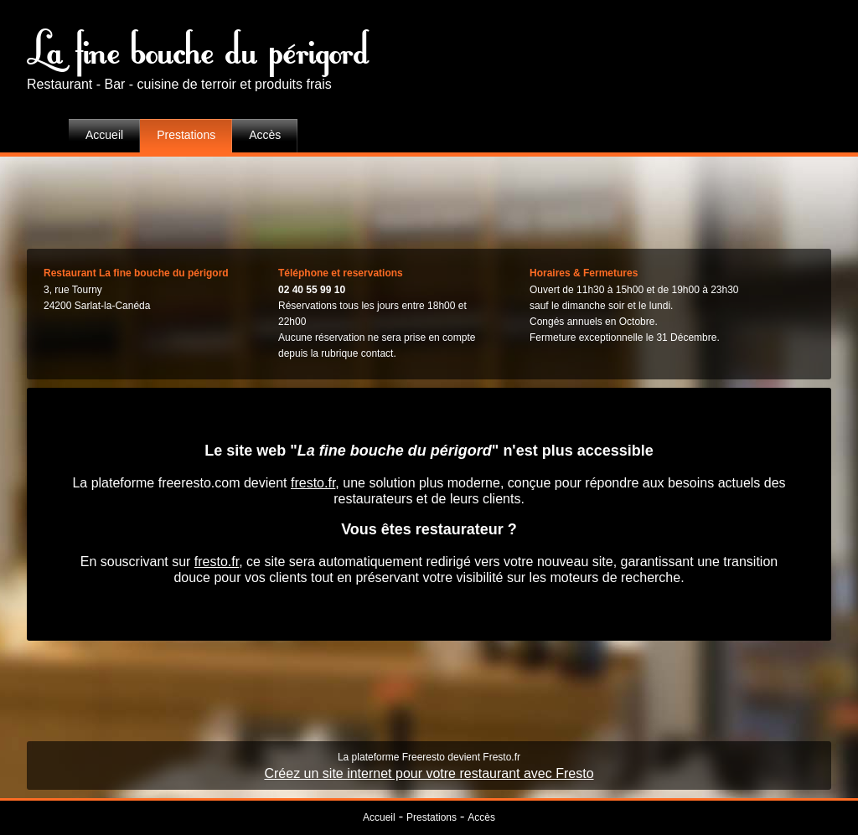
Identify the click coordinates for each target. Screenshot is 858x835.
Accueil (104, 135)
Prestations (186, 135)
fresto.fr (313, 483)
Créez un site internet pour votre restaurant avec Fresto (428, 773)
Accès (265, 135)
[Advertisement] (429, 198)
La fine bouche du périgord (198, 46)
